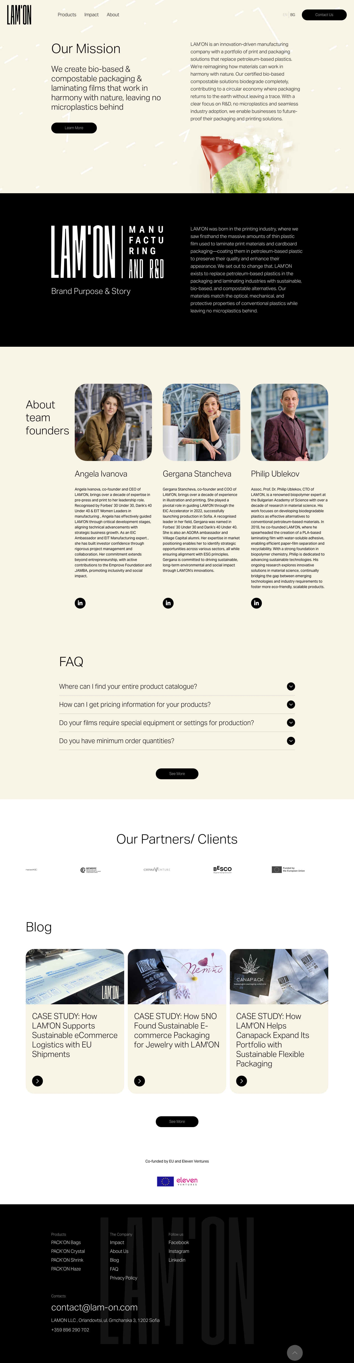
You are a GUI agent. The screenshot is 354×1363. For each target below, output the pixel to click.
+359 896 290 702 (70, 1330)
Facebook (179, 1242)
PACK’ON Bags (66, 1242)
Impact (91, 15)
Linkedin (177, 1260)
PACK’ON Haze (66, 1269)
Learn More (74, 128)
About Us (119, 1251)
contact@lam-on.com (94, 1307)
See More (177, 773)
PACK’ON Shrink (67, 1260)
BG (292, 14)
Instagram (179, 1251)
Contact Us (324, 14)
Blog (114, 1260)
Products (67, 15)
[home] (20, 15)
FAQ (114, 1269)
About (113, 15)
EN (285, 14)
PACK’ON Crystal (68, 1251)
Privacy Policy (123, 1278)
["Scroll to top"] (295, 1353)
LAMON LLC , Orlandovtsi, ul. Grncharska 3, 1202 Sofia (105, 1320)
